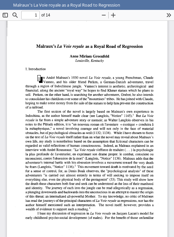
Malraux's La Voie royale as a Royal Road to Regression (66, 5)
